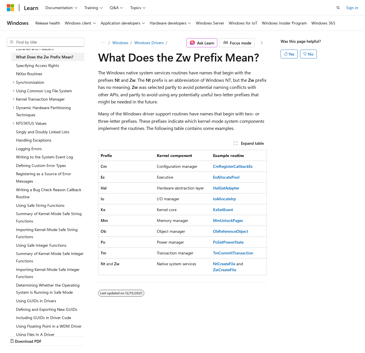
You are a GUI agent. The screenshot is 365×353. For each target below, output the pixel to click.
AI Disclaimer (18, 335)
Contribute (102, 335)
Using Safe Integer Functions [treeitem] (41, 245)
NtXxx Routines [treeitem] (29, 73)
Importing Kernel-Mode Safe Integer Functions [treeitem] (48, 273)
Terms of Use (153, 335)
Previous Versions (51, 335)
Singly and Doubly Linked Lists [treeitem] (42, 131)
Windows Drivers (149, 42)
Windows (120, 42)
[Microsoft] (10, 7)
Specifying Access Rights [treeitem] (37, 65)
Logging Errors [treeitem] (29, 148)
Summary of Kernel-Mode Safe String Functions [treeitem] (49, 217)
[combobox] (45, 42)
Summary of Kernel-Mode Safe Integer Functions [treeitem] (50, 257)
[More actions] (262, 42)
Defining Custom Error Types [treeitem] (41, 165)
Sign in (352, 7)
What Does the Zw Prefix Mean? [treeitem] (44, 57)
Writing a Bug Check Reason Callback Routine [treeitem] (48, 193)
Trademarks (181, 335)
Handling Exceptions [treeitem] (33, 140)
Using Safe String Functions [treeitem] (40, 205)
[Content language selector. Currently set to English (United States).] (33, 322)
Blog (78, 335)
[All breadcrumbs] (103, 42)
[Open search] (338, 8)
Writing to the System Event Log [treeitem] (44, 157)
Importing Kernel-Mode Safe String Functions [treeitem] (47, 233)
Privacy (124, 335)
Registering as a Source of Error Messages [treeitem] (43, 177)
